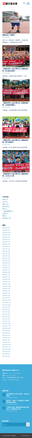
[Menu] (27, 3)
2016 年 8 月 (6, 333)
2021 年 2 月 (6, 258)
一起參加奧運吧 (6, 211)
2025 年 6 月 (6, 228)
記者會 (4, 213)
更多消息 (5, 218)
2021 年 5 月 (6, 253)
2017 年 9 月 (6, 307)
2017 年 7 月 (6, 312)
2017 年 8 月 (6, 309)
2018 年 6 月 (6, 291)
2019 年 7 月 (6, 281)
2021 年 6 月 (6, 251)
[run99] (13, 3)
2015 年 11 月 (6, 347)
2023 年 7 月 (6, 235)
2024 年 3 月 (6, 230)
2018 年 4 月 (6, 295)
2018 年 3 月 (6, 298)
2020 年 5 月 (6, 270)
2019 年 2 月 (6, 284)
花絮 (3, 204)
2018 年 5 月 (6, 293)
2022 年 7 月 (6, 242)
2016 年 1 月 (6, 342)
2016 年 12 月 (6, 323)
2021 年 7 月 (6, 249)
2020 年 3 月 (6, 272)
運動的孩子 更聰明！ (9, 35)
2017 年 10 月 (6, 305)
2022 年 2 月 (6, 244)
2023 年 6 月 (6, 237)
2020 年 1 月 (6, 277)
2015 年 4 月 (6, 356)
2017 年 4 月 (6, 319)
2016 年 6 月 (6, 335)
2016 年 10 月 (6, 328)
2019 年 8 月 (6, 279)
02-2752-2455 (11, 375)
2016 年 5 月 (6, 337)
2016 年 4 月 (6, 340)
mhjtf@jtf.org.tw (13, 379)
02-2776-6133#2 (15, 373)
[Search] (23, 3)
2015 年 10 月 (6, 349)
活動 (3, 199)
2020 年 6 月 (6, 267)
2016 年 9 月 (6, 330)
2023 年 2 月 (6, 239)
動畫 (3, 216)
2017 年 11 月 (6, 302)
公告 (3, 202)
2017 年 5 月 (6, 316)
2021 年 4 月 (6, 256)
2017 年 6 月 (6, 314)
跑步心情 (5, 206)
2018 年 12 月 (6, 286)
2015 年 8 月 (6, 354)
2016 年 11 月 (6, 326)
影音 (3, 209)
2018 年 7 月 (6, 288)
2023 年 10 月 (6, 232)
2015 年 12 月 (6, 344)
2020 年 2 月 (6, 274)
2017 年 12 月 (6, 300)
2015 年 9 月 (6, 351)
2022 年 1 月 (6, 246)
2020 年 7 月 (6, 265)
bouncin (28, 435)
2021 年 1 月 (6, 260)
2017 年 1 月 (6, 321)
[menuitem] (23, 3)
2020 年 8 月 (6, 263)
